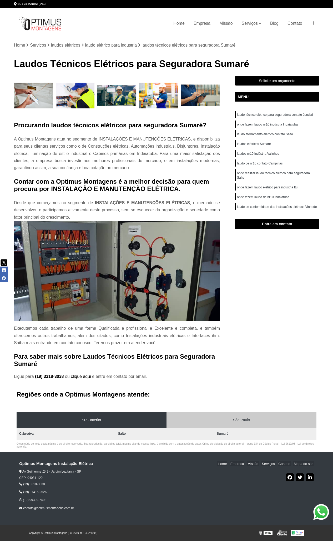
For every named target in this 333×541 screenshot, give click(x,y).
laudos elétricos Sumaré (254, 145)
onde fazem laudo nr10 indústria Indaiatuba (268, 125)
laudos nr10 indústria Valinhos (258, 155)
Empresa (202, 23)
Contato (294, 23)
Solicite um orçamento (277, 81)
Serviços (250, 23)
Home (179, 23)
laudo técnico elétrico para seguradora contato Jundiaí (275, 115)
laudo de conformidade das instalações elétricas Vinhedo (277, 210)
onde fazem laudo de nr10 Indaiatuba (263, 200)
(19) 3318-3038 (50, 376)
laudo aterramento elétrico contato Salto (265, 135)
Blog (274, 23)
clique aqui (81, 376)
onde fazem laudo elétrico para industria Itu (267, 190)
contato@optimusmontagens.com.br (46, 508)
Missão (226, 23)
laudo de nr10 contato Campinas (259, 165)
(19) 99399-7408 (32, 500)
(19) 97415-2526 (33, 492)
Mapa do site (304, 464)
